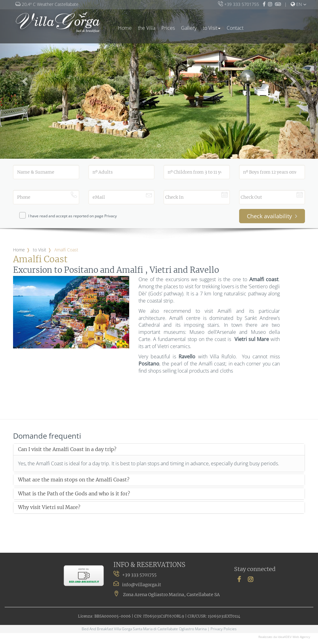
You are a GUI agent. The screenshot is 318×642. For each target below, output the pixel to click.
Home (125, 27)
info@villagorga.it (141, 584)
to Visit (211, 27)
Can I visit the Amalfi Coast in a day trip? (67, 449)
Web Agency (301, 637)
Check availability (272, 216)
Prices (168, 27)
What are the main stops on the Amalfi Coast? (73, 480)
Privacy (110, 216)
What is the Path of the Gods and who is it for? (74, 494)
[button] (24, 79)
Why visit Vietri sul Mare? (49, 507)
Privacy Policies (224, 628)
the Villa (146, 27)
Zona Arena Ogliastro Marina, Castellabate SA (166, 594)
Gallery (189, 27)
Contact (235, 27)
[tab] (159, 449)
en (296, 4)
